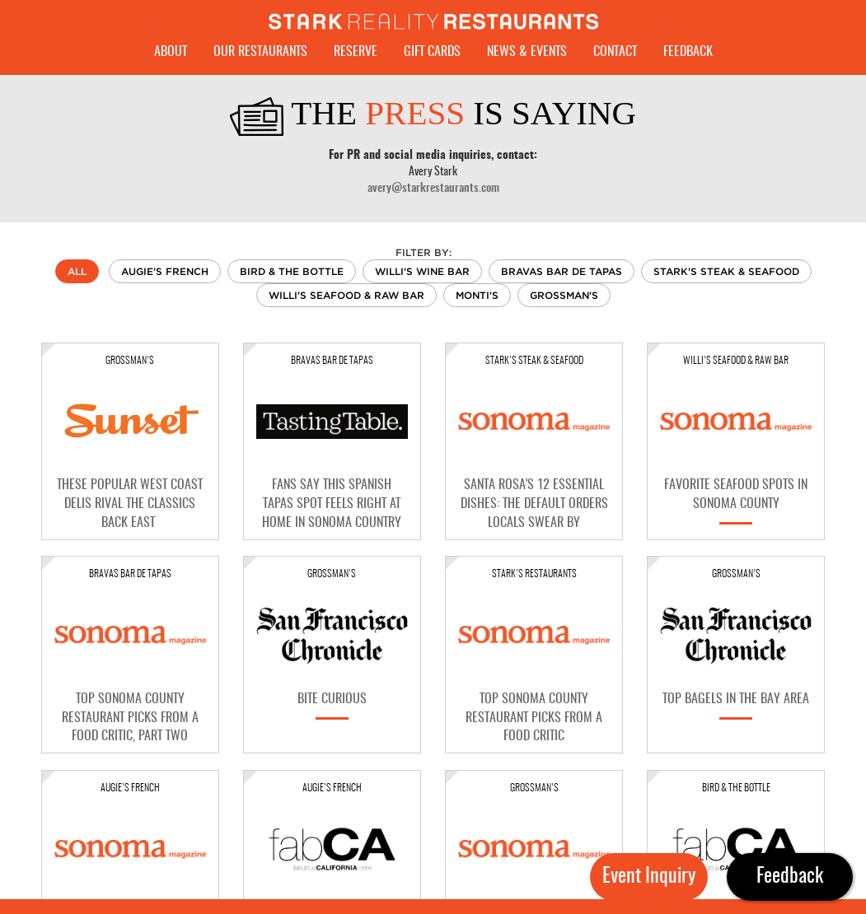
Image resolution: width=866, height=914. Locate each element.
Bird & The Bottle (292, 271)
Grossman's (564, 295)
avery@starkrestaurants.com (433, 188)
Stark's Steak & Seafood (726, 271)
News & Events (527, 51)
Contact (615, 51)
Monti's (477, 295)
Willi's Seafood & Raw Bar (346, 295)
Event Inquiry (648, 877)
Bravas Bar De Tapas (561, 271)
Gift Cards (432, 51)
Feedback (688, 51)
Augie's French (164, 271)
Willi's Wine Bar (422, 271)
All (77, 271)
